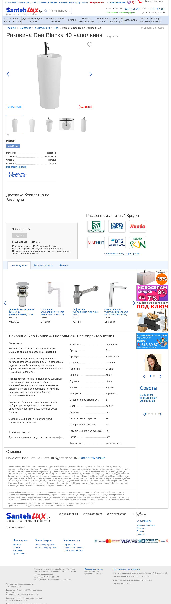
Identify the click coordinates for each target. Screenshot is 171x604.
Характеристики (43, 265)
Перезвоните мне (116, 2)
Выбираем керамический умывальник (148, 397)
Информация (72, 540)
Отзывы (64, 265)
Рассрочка (31, 2)
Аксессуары (130, 20)
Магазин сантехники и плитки (22, 14)
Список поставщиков (73, 548)
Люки (7, 18)
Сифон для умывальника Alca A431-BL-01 (86, 312)
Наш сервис (20, 540)
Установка (52, 2)
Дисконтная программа (45, 548)
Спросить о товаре (154, 27)
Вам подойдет (19, 265)
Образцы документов (93, 569)
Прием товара (19, 554)
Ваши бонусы (43, 540)
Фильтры (156, 18)
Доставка (42, 2)
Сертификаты (70, 545)
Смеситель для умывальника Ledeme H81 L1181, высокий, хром (116, 313)
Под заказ (19, 236)
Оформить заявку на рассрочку (121, 253)
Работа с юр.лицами (78, 2)
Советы (148, 388)
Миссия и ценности (146, 525)
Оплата (21, 2)
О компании (10, 2)
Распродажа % (97, 2)
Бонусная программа (44, 545)
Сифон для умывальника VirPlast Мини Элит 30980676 (52, 312)
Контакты (63, 2)
